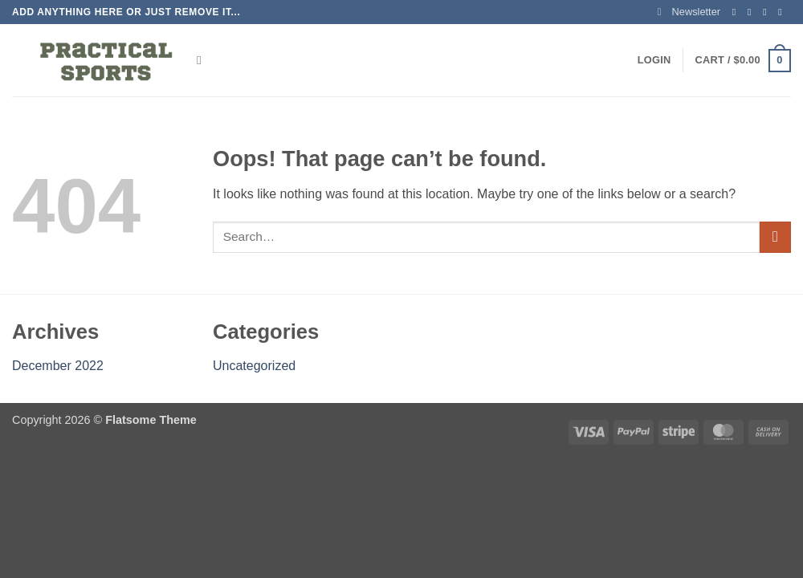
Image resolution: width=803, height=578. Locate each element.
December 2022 (58, 365)
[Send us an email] (783, 12)
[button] (689, 12)
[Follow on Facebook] (737, 12)
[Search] (203, 60)
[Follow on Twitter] (767, 12)
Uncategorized (254, 365)
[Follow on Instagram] (752, 12)
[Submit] (775, 237)
